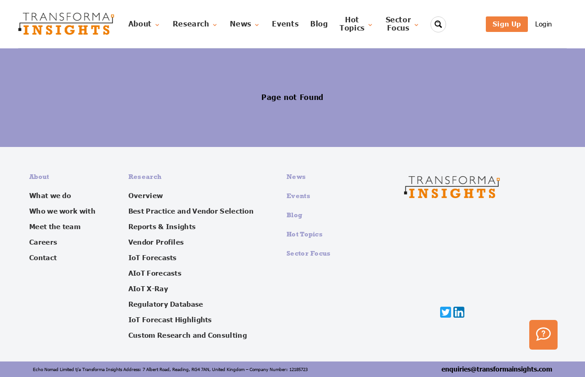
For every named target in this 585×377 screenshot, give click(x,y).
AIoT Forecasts (154, 273)
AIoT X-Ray (148, 289)
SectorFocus (403, 24)
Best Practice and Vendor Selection (191, 211)
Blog (319, 24)
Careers (43, 242)
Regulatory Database (165, 304)
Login (543, 24)
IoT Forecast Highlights (170, 320)
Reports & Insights (162, 227)
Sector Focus (309, 253)
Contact (43, 258)
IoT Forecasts (152, 258)
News (245, 24)
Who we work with (62, 211)
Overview (145, 196)
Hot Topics (305, 234)
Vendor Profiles (156, 242)
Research (195, 24)
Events (285, 24)
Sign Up (507, 24)
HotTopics (357, 24)
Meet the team (54, 227)
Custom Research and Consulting (187, 335)
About (144, 24)
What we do (50, 196)
